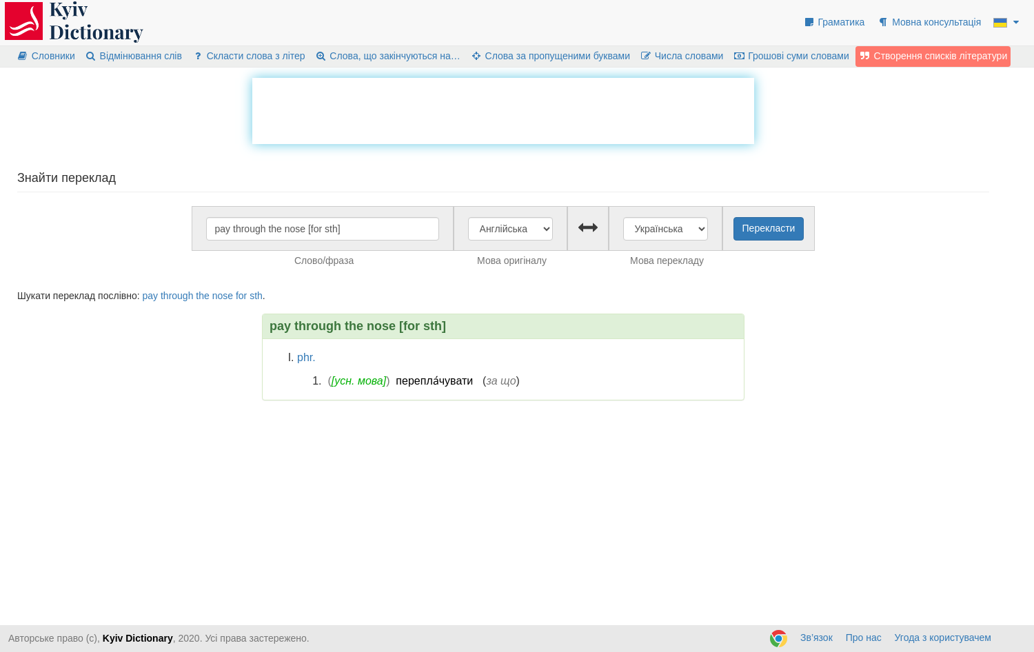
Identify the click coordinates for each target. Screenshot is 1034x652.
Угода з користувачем (943, 637)
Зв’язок (816, 637)
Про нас (864, 637)
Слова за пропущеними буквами (550, 55)
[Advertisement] (503, 109)
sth (256, 295)
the (202, 295)
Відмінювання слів (133, 55)
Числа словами (682, 55)
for (241, 295)
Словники (46, 55)
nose (222, 295)
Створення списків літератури (933, 55)
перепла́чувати (434, 381)
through (177, 295)
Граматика (834, 22)
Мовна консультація (929, 22)
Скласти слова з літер (248, 55)
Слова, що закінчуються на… (387, 55)
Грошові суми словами (791, 55)
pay (150, 295)
